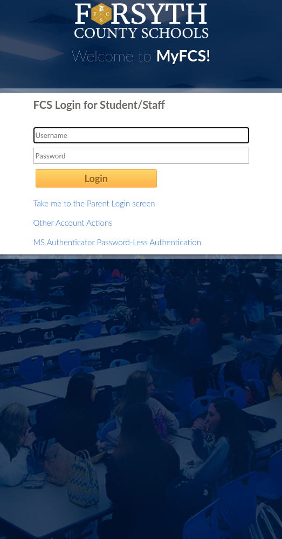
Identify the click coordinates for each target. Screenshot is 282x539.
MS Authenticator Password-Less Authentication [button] (117, 242)
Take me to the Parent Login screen (94, 203)
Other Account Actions (73, 222)
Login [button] (96, 178)
